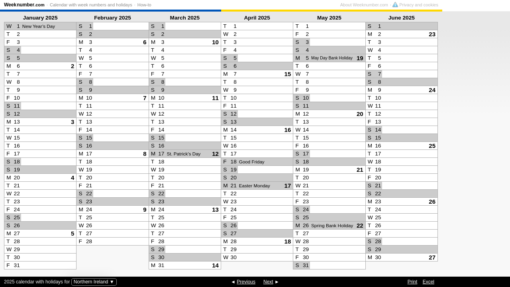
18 (287, 241)
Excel (428, 282)
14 (215, 265)
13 (215, 209)
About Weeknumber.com (432, 4)
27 (432, 257)
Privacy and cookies (483, 4)
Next (268, 282)
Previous (246, 282)
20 (360, 113)
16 (287, 129)
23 (432, 34)
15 (287, 74)
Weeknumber (24, 5)
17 (287, 185)
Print (413, 282)
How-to (144, 4)
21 (360, 169)
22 (360, 225)
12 (215, 153)
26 (432, 201)
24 (432, 89)
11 (215, 97)
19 (360, 58)
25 (432, 145)
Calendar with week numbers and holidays (91, 4)
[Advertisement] (474, 141)
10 (215, 42)
